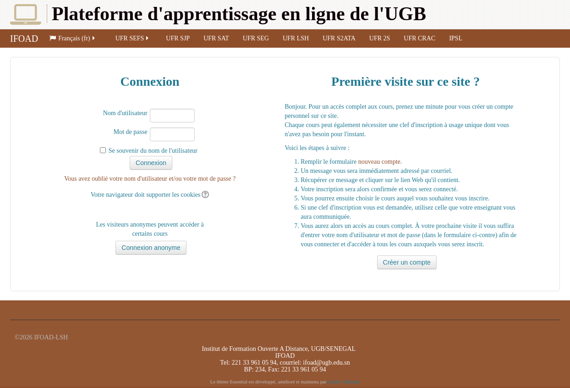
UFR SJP (178, 38)
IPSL (455, 38)
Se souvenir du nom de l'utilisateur (153, 150)
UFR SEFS (132, 38)
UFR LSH (296, 38)
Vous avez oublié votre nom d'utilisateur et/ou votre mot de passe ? (150, 178)
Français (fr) (72, 38)
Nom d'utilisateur (125, 113)
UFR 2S (379, 38)
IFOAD (24, 38)
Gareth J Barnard (343, 381)
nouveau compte (379, 161)
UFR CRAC (419, 38)
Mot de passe (131, 131)
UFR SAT (216, 38)
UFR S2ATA (339, 38)
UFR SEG (256, 38)
